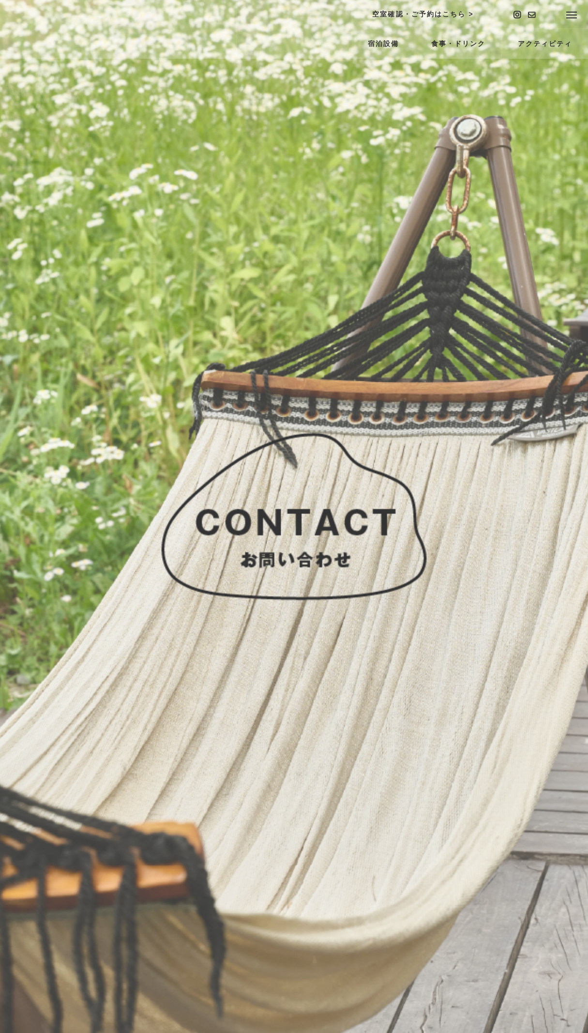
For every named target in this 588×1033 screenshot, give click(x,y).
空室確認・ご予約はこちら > (422, 14)
